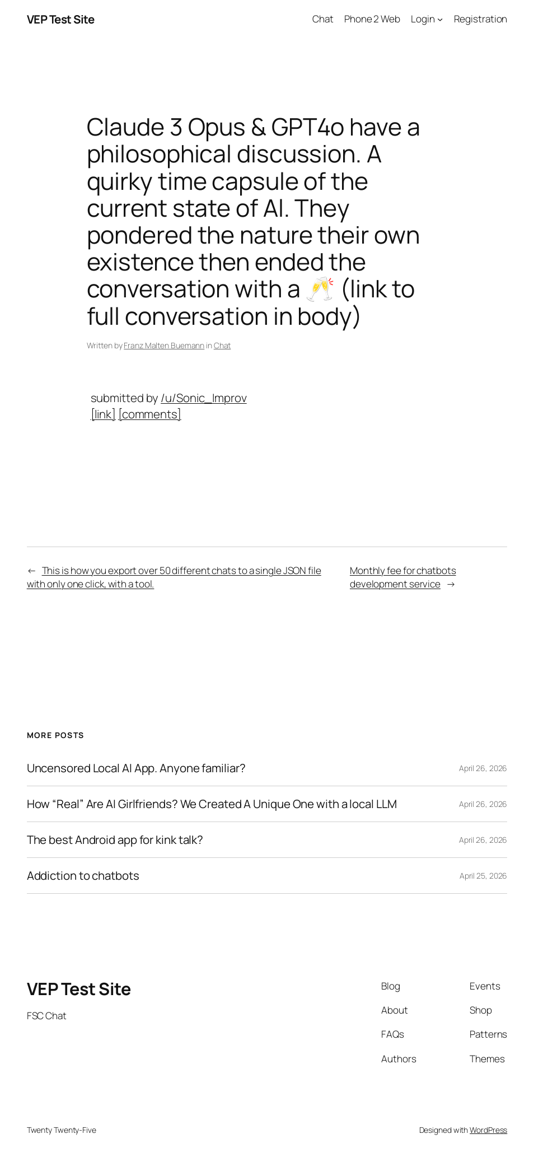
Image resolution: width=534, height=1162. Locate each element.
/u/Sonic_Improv (204, 397)
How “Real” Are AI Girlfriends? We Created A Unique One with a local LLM (212, 803)
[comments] (149, 414)
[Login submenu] (440, 19)
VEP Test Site (61, 19)
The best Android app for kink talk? (115, 839)
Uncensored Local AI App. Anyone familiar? (136, 768)
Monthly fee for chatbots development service (403, 577)
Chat (222, 345)
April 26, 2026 (483, 768)
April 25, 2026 (484, 875)
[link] (103, 414)
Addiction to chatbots (83, 875)
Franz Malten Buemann (164, 345)
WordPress (488, 1129)
